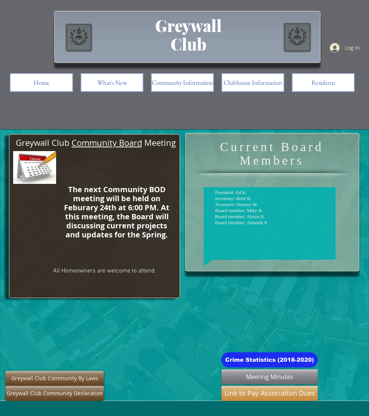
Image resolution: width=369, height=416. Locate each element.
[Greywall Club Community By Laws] (54, 378)
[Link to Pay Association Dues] (269, 393)
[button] (323, 82)
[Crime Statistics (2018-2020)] (269, 359)
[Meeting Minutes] (269, 376)
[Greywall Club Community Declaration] (54, 393)
